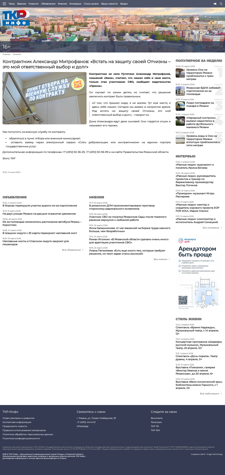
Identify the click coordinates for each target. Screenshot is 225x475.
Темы (12, 3)
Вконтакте (156, 418)
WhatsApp (82, 426)
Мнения (62, 3)
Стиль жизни (91, 3)
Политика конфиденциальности (21, 438)
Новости (34, 3)
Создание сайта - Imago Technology (206, 454)
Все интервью (211, 227)
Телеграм (156, 422)
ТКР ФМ (155, 430)
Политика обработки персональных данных (27, 434)
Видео (124, 3)
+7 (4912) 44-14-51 (86, 422)
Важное (21, 3)
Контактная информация (16, 422)
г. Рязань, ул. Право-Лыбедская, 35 (96, 418)
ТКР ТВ (155, 426)
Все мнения (160, 259)
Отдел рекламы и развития (18, 418)
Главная (6, 54)
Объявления (48, 3)
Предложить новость (14, 426)
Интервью (75, 3)
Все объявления (71, 250)
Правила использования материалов (24, 430)
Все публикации (209, 393)
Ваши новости (109, 3)
